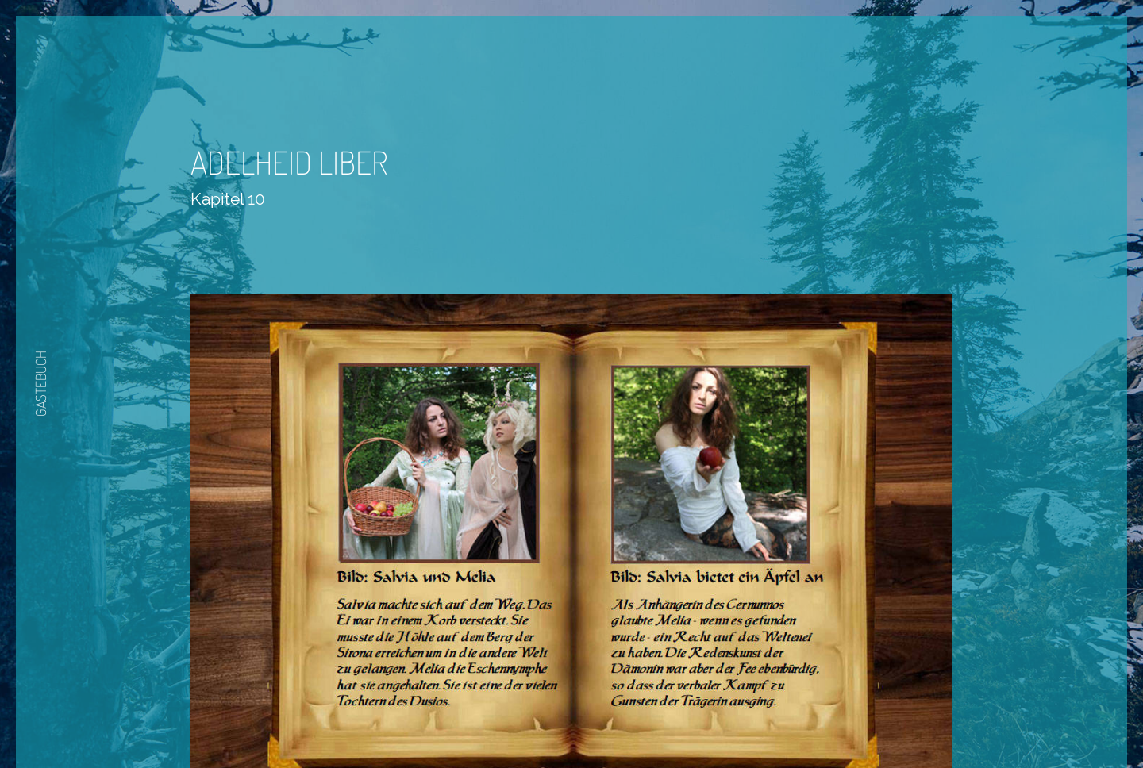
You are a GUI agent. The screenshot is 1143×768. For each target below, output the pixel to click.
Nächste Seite (616, 722)
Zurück (524, 722)
